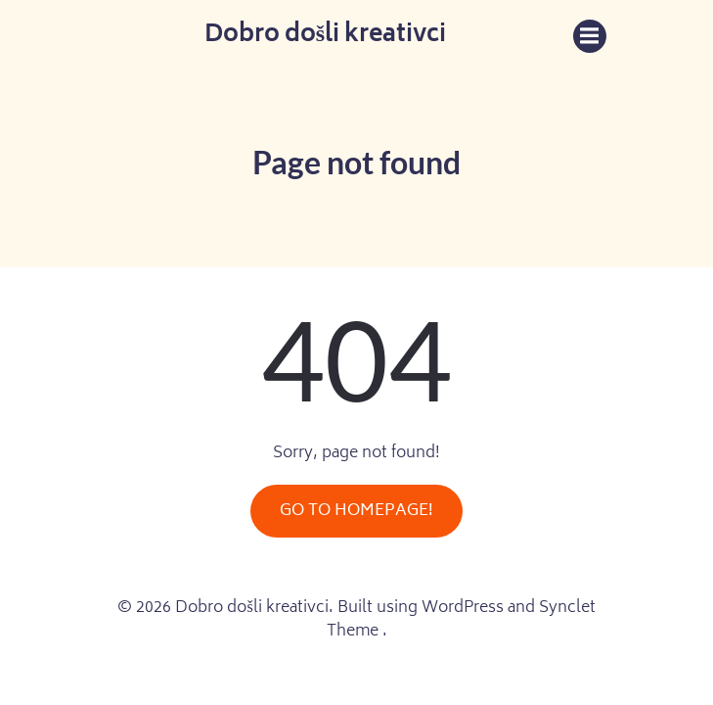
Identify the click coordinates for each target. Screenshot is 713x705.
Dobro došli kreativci (325, 36)
